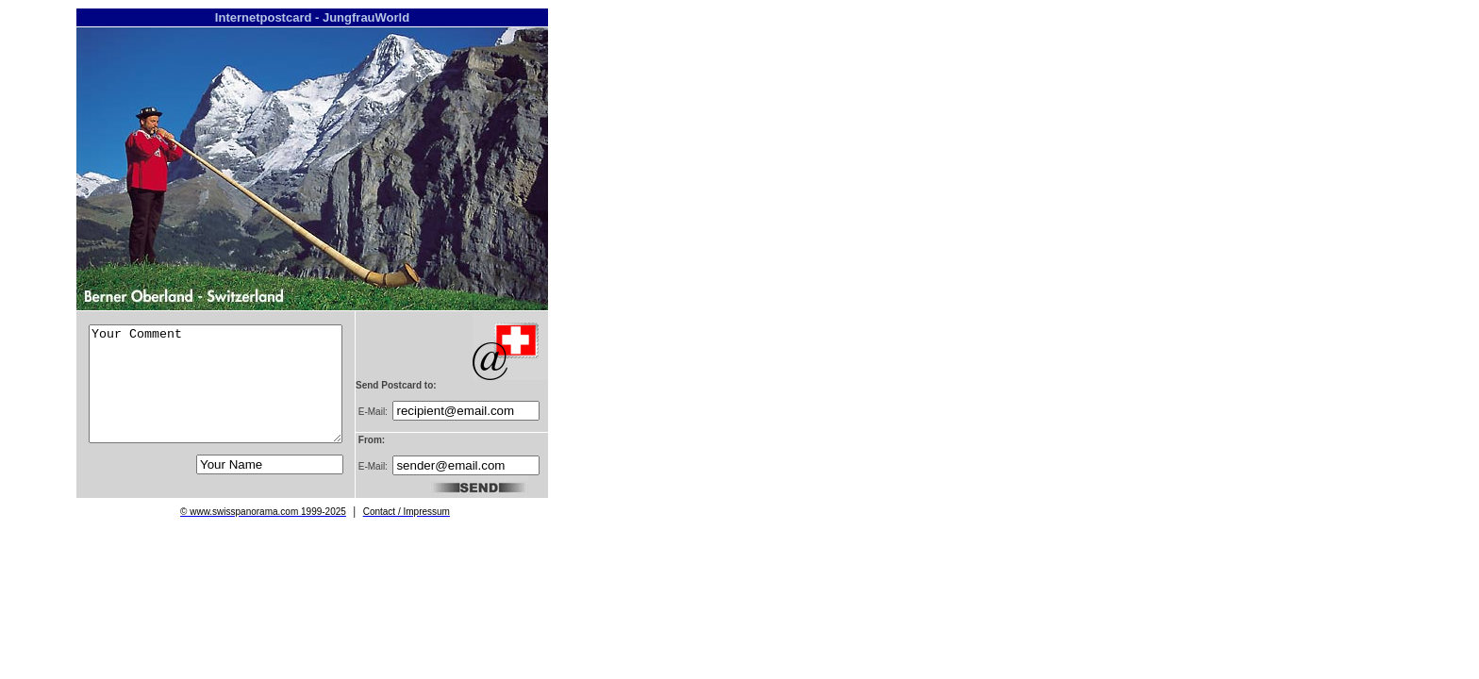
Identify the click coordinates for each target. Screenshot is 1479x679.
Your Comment (215, 384)
